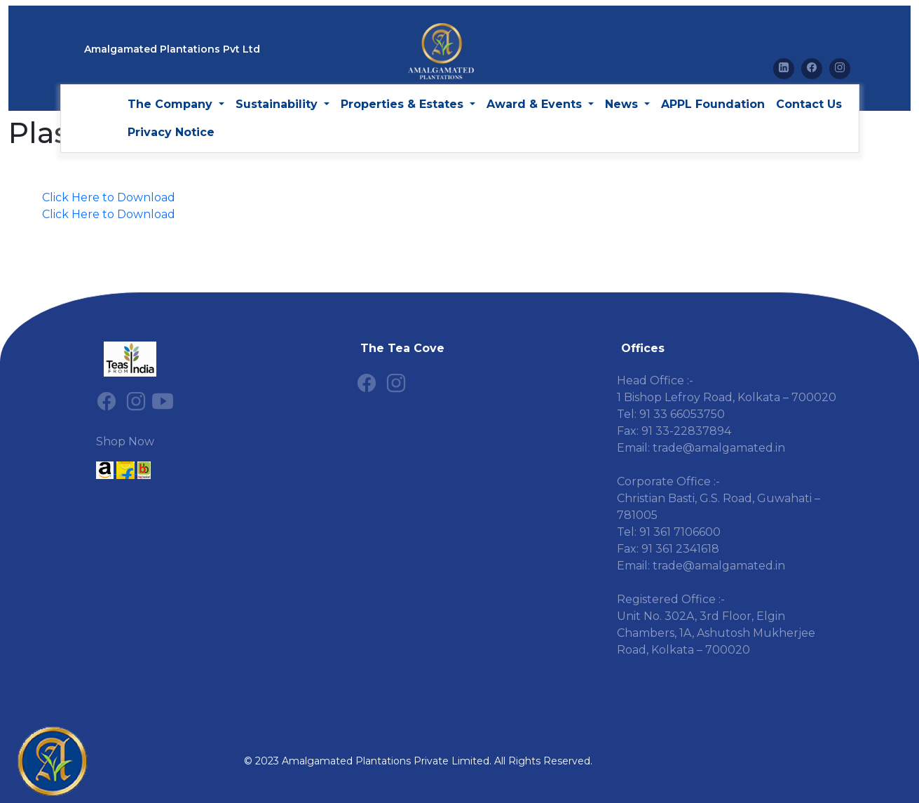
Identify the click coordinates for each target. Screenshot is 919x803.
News (623, 104)
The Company (172, 104)
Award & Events (535, 104)
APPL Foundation (713, 104)
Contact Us (809, 104)
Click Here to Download (108, 197)
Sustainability (278, 104)
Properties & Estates (404, 104)
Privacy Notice (171, 132)
